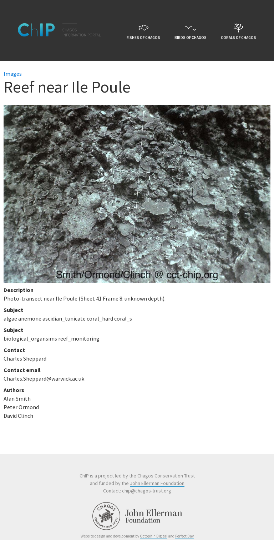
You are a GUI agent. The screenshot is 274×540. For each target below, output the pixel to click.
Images (13, 73)
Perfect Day (184, 536)
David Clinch (18, 415)
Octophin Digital (153, 536)
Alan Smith (17, 398)
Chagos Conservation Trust (166, 475)
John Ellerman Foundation (157, 483)
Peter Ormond (21, 407)
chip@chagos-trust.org (146, 490)
